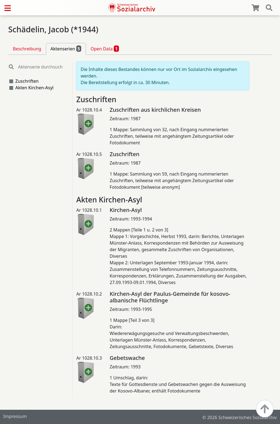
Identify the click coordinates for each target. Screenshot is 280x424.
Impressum (15, 416)
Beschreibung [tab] (27, 49)
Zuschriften (27, 81)
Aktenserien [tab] (66, 48)
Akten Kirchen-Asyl (34, 88)
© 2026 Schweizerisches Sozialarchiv (239, 417)
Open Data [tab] (105, 48)
